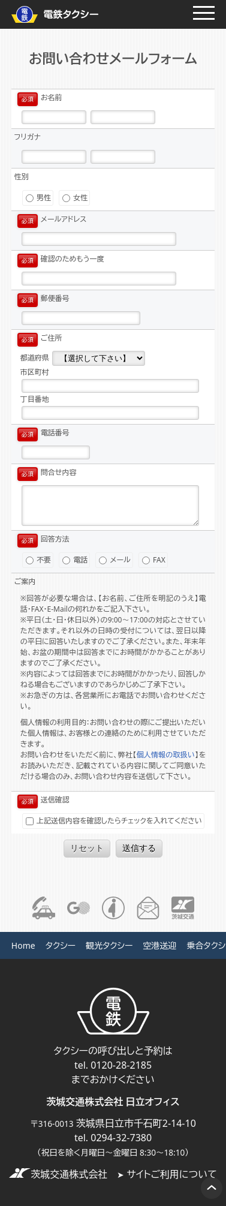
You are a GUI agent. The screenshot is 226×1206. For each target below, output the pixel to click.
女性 (75, 198)
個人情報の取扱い (165, 755)
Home (23, 945)
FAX (153, 560)
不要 (38, 560)
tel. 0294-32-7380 (113, 1137)
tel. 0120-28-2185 (113, 1065)
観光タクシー (109, 945)
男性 (38, 198)
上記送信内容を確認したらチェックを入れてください (114, 821)
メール (114, 560)
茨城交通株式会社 (58, 1174)
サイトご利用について (167, 1174)
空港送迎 (159, 945)
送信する (139, 848)
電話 (75, 560)
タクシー (61, 945)
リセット (87, 848)
